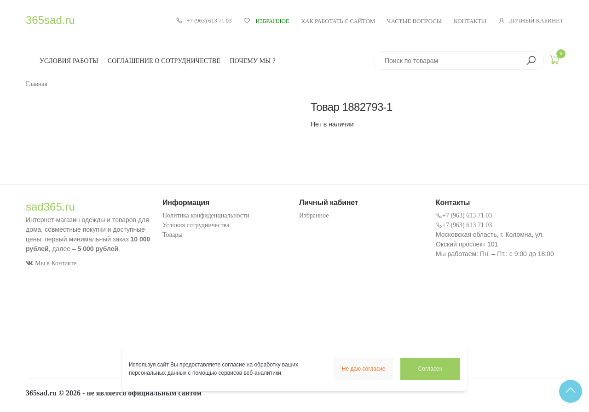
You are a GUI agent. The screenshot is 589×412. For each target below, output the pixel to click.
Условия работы (69, 60)
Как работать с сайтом (338, 20)
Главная (36, 83)
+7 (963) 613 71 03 (203, 20)
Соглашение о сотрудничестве (164, 60)
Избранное (314, 215)
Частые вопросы (414, 20)
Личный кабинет (530, 20)
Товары (172, 234)
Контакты (470, 20)
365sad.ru (50, 20)
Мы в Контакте (51, 263)
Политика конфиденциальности (205, 215)
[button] (531, 61)
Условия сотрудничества (195, 225)
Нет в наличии (332, 124)
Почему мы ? (252, 60)
